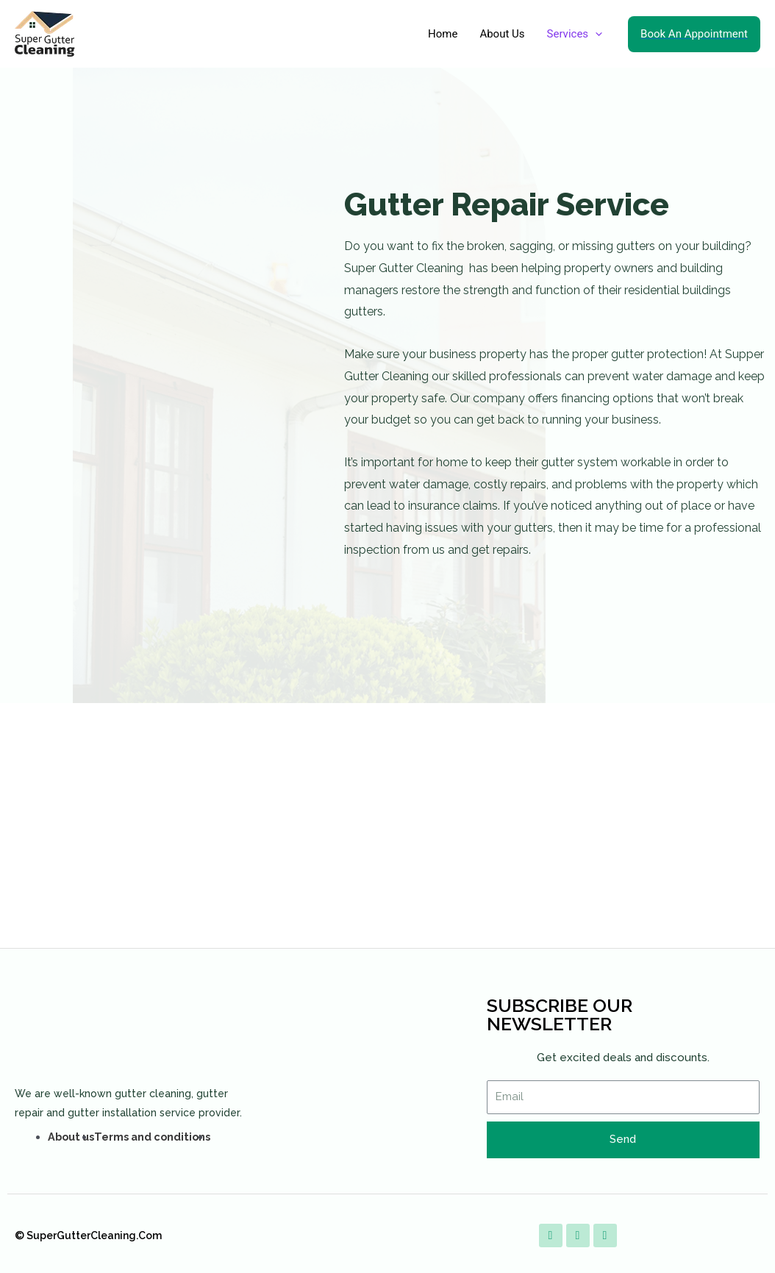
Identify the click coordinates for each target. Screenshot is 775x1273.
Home (442, 33)
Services (575, 33)
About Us (501, 33)
